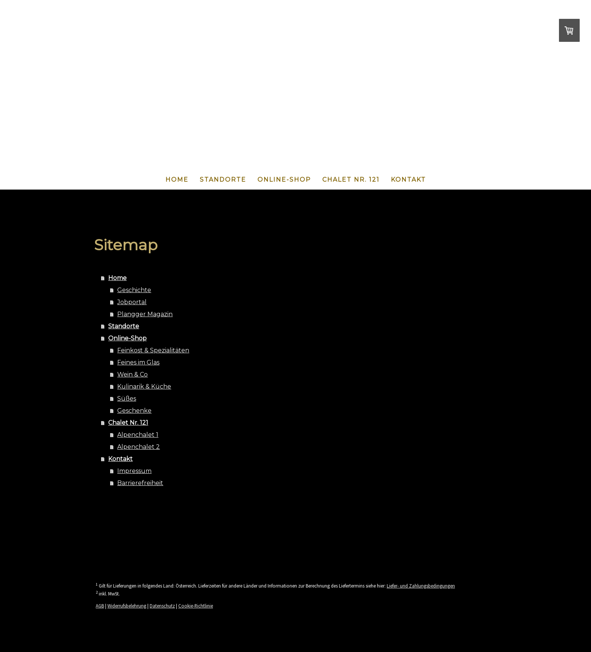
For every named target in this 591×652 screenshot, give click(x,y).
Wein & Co (132, 374)
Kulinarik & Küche (144, 386)
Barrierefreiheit (140, 483)
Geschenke (134, 410)
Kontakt (408, 179)
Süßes (126, 398)
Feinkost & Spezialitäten (153, 350)
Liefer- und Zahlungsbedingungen (421, 586)
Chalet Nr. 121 (351, 179)
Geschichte (134, 290)
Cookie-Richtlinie (195, 606)
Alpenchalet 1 (137, 434)
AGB (100, 606)
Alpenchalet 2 (138, 446)
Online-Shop (284, 179)
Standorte (223, 179)
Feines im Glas (138, 362)
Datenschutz (162, 606)
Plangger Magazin (145, 314)
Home (176, 179)
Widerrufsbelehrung (126, 606)
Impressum (134, 470)
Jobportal (132, 302)
